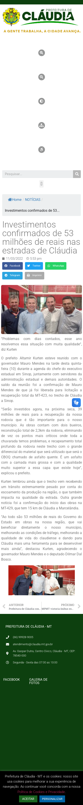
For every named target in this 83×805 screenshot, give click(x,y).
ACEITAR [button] (28, 799)
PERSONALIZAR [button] (52, 799)
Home (14, 200)
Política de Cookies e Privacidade (41, 792)
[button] (41, 184)
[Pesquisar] (77, 174)
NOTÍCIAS (33, 200)
